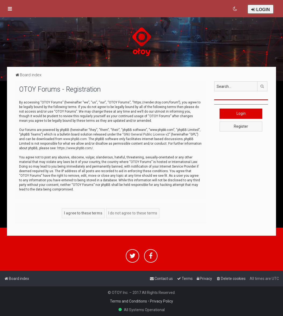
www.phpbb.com (75, 139)
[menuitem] (235, 9)
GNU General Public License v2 (146, 134)
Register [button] (241, 126)
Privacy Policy (161, 301)
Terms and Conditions (128, 301)
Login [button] (241, 113)
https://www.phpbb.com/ (75, 148)
